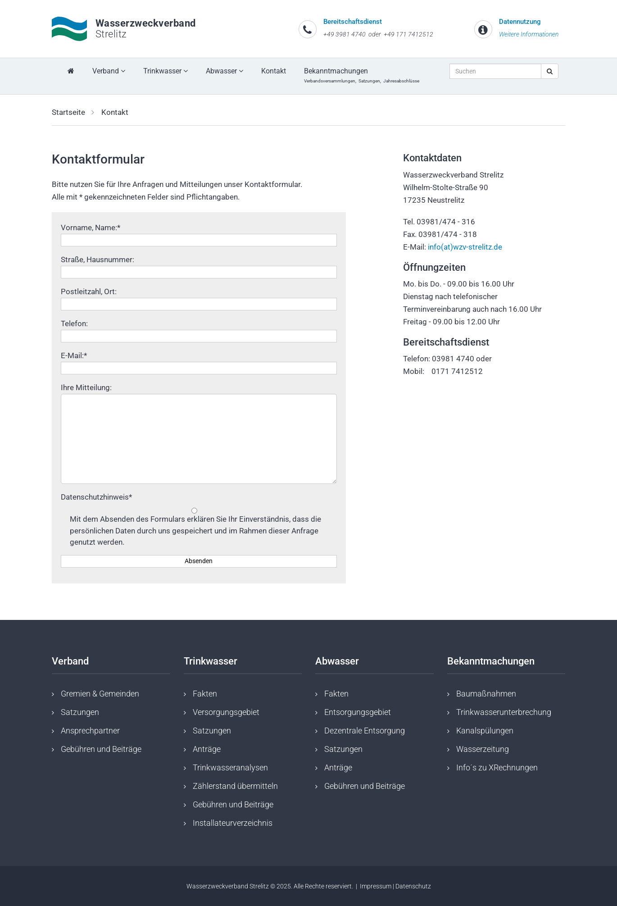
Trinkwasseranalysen (230, 767)
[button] (41, 107)
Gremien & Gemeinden (100, 693)
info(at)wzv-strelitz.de (465, 246)
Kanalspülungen (484, 730)
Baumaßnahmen (486, 693)
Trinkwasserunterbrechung (503, 712)
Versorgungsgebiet (226, 712)
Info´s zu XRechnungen (497, 767)
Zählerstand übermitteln (235, 786)
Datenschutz (413, 886)
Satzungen (80, 712)
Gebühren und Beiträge (101, 749)
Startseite (68, 112)
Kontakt (273, 71)
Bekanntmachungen (363, 75)
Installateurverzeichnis (232, 823)
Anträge (207, 749)
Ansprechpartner (90, 730)
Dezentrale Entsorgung (364, 730)
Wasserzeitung (482, 749)
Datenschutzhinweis (96, 496)
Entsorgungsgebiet (357, 712)
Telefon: (74, 323)
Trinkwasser (165, 71)
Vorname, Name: (90, 227)
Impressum (375, 886)
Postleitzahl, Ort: (89, 291)
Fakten (205, 693)
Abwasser (224, 71)
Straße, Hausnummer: (97, 259)
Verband (108, 71)
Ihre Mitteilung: (86, 387)
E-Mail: (74, 355)
